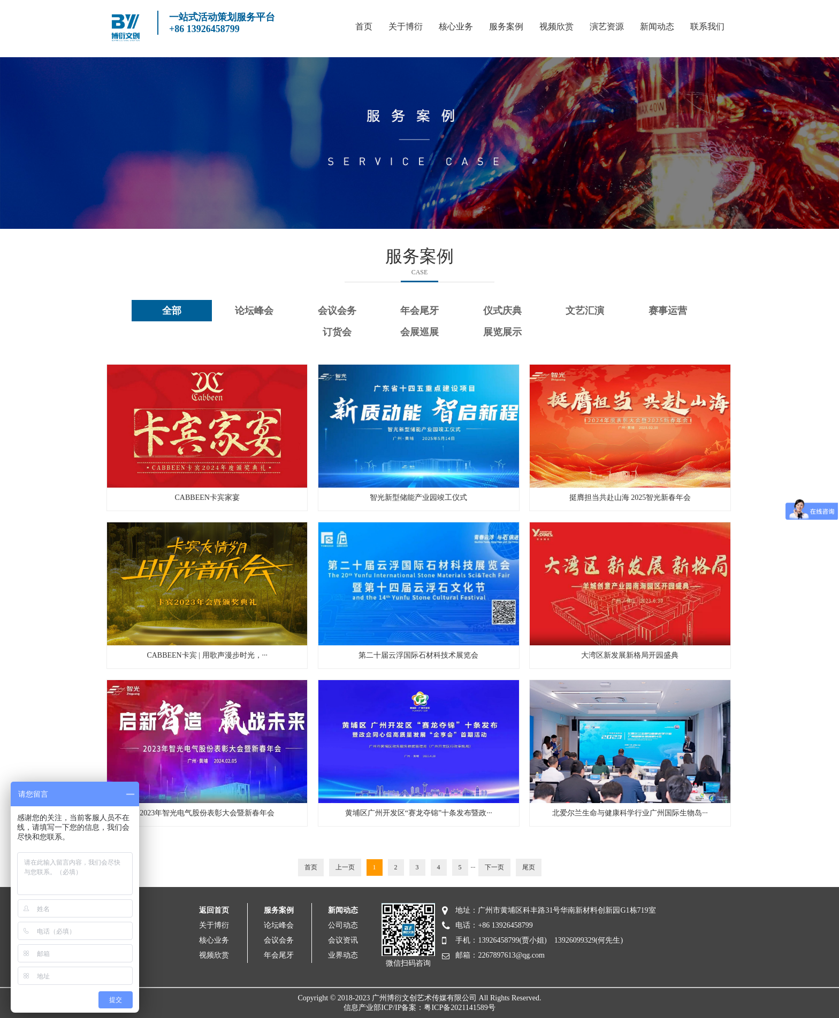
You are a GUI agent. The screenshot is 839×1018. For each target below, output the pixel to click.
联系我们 (707, 26)
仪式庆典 (502, 310)
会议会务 (337, 310)
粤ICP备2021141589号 (459, 1008)
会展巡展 (419, 332)
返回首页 (214, 910)
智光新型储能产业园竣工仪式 (418, 497)
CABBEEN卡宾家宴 (207, 497)
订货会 (337, 332)
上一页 (345, 867)
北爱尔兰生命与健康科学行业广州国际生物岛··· (630, 813)
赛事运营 (668, 310)
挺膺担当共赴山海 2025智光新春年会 (630, 497)
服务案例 (506, 26)
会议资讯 (343, 940)
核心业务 (456, 26)
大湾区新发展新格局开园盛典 (629, 655)
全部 (171, 310)
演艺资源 (607, 26)
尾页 (528, 867)
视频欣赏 (556, 26)
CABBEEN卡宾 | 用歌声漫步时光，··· (207, 655)
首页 (363, 26)
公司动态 (343, 925)
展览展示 (502, 332)
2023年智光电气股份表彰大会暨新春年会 (207, 813)
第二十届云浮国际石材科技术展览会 (418, 655)
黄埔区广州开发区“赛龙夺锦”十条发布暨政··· (418, 813)
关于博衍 (405, 26)
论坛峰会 (254, 310)
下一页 (494, 867)
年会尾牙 (419, 310)
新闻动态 (657, 26)
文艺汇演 (585, 310)
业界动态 (343, 955)
